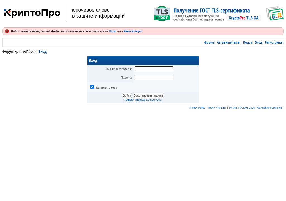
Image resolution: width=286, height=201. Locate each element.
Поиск (247, 42)
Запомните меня (106, 87)
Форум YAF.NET (216, 107)
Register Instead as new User (143, 99)
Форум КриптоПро (17, 52)
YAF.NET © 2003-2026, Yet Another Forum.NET (256, 107)
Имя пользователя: (119, 69)
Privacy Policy (197, 107)
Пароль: (126, 77)
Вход (112, 31)
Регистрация (132, 31)
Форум (209, 42)
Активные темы (228, 42)
